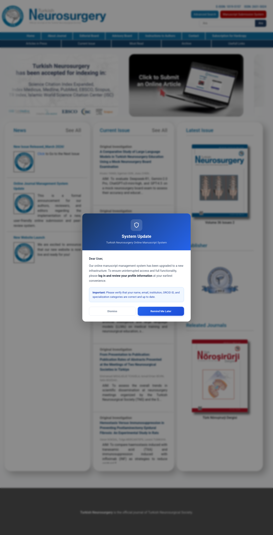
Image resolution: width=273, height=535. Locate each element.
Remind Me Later (160, 311)
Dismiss (112, 311)
